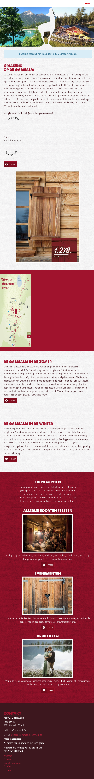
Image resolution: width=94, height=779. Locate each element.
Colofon (7, 766)
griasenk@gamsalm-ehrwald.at (26, 734)
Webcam (8, 755)
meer (10, 164)
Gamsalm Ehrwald (12, 140)
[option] (47, 27)
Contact (7, 759)
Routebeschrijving (12, 762)
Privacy (7, 769)
